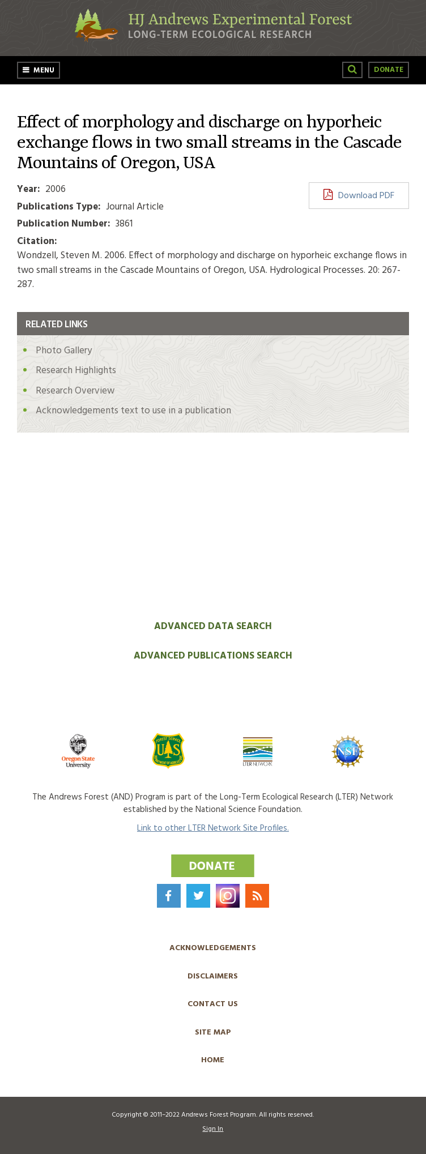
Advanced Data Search (213, 626)
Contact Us (213, 1004)
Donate (388, 70)
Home (212, 1060)
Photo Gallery (64, 350)
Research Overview (75, 391)
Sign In (212, 1129)
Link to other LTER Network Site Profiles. (213, 828)
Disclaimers (213, 976)
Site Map (213, 1032)
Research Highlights (76, 370)
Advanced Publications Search (213, 656)
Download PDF (366, 196)
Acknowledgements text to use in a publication (133, 410)
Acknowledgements (212, 948)
